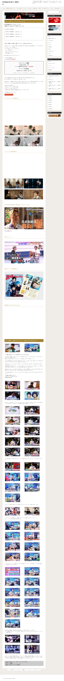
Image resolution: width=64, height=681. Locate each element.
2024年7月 (50, 101)
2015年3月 (50, 110)
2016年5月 (50, 105)
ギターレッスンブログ (52, 65)
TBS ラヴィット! (51, 82)
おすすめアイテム (46, 8)
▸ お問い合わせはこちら (9, 94)
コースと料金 (19, 8)
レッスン (24, 8)
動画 (40, 8)
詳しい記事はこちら (9, 230)
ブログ (52, 8)
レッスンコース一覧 (52, 70)
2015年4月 (50, 108)
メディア (50, 67)
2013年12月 (51, 112)
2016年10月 (51, 103)
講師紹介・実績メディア (11, 8)
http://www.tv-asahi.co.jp (9, 377)
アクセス (29, 8)
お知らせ (50, 63)
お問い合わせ (57, 8)
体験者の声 (35, 8)
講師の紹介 (50, 72)
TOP (4, 8)
